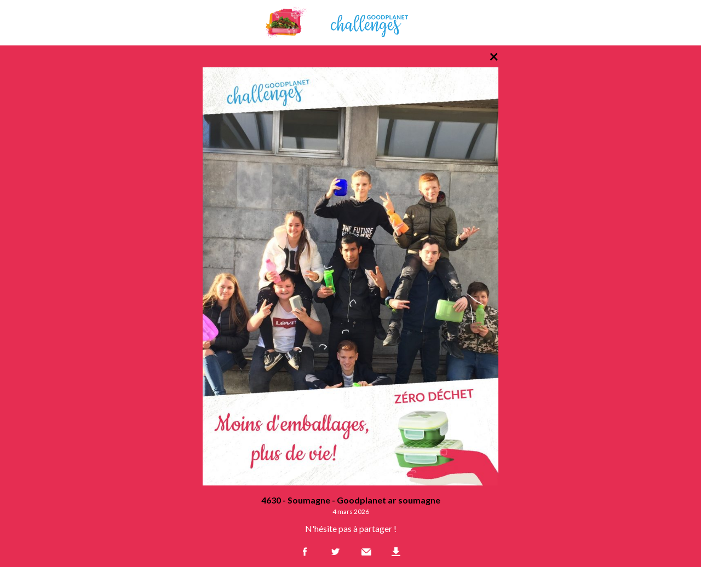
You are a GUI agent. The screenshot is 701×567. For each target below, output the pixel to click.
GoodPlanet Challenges (350, 22)
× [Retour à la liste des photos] (493, 56)
